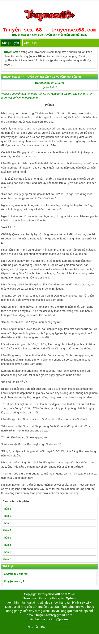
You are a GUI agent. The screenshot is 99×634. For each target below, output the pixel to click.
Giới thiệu (31, 42)
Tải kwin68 (52, 626)
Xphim (71, 598)
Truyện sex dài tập (15, 573)
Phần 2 (7, 515)
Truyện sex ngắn (14, 581)
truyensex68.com (54, 594)
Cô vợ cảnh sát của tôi (49, 83)
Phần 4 (7, 530)
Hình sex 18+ (81, 602)
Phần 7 (7, 552)
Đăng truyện (10, 42)
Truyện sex (11, 52)
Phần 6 (7, 544)
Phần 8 (7, 559)
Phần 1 (7, 508)
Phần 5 (7, 537)
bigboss (66, 626)
